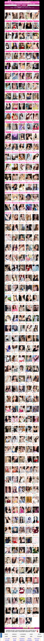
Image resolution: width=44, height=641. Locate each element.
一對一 (10, 281)
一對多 (10, 160)
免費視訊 (10, 19)
